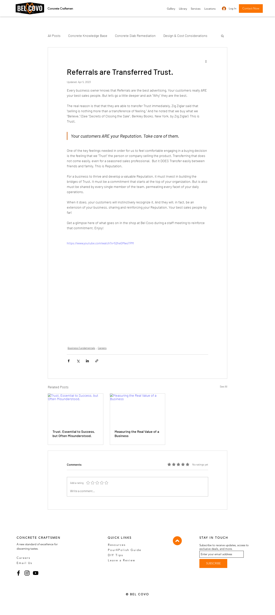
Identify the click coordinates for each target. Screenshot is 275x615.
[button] (195, 8)
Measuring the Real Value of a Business (137, 433)
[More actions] (206, 61)
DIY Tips (115, 555)
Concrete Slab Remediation (135, 35)
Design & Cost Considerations (185, 35)
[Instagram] (27, 573)
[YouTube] (35, 573)
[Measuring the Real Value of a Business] (137, 409)
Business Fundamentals (81, 347)
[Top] (177, 540)
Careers (102, 347)
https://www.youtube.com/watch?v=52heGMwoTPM (100, 243)
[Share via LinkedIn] (87, 361)
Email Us (24, 563)
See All (223, 386)
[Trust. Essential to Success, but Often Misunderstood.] (75, 409)
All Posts (54, 35)
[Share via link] (97, 361)
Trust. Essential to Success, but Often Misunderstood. (74, 433)
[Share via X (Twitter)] (78, 361)
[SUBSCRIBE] (213, 563)
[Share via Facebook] (68, 361)
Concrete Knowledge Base (87, 35)
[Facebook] (18, 573)
